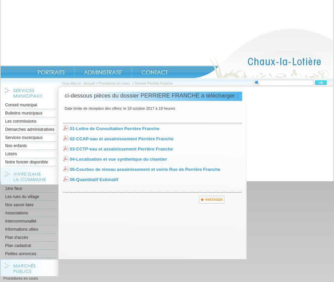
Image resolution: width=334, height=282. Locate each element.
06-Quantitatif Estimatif (94, 179)
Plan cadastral (18, 245)
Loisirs (11, 154)
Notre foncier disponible (26, 162)
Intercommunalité (20, 221)
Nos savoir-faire (19, 204)
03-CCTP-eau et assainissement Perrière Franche (121, 149)
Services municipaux (24, 137)
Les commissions (20, 121)
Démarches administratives (29, 129)
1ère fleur (13, 188)
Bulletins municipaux (23, 113)
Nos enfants (16, 145)
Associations (16, 213)
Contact (155, 72)
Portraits (51, 72)
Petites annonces (20, 253)
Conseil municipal (21, 105)
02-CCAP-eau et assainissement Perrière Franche (121, 138)
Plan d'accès (16, 237)
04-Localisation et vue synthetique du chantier (118, 159)
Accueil (263, 53)
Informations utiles (21, 229)
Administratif (103, 72)
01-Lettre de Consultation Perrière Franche (115, 128)
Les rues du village (22, 196)
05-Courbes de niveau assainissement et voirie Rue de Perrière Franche (145, 169)
